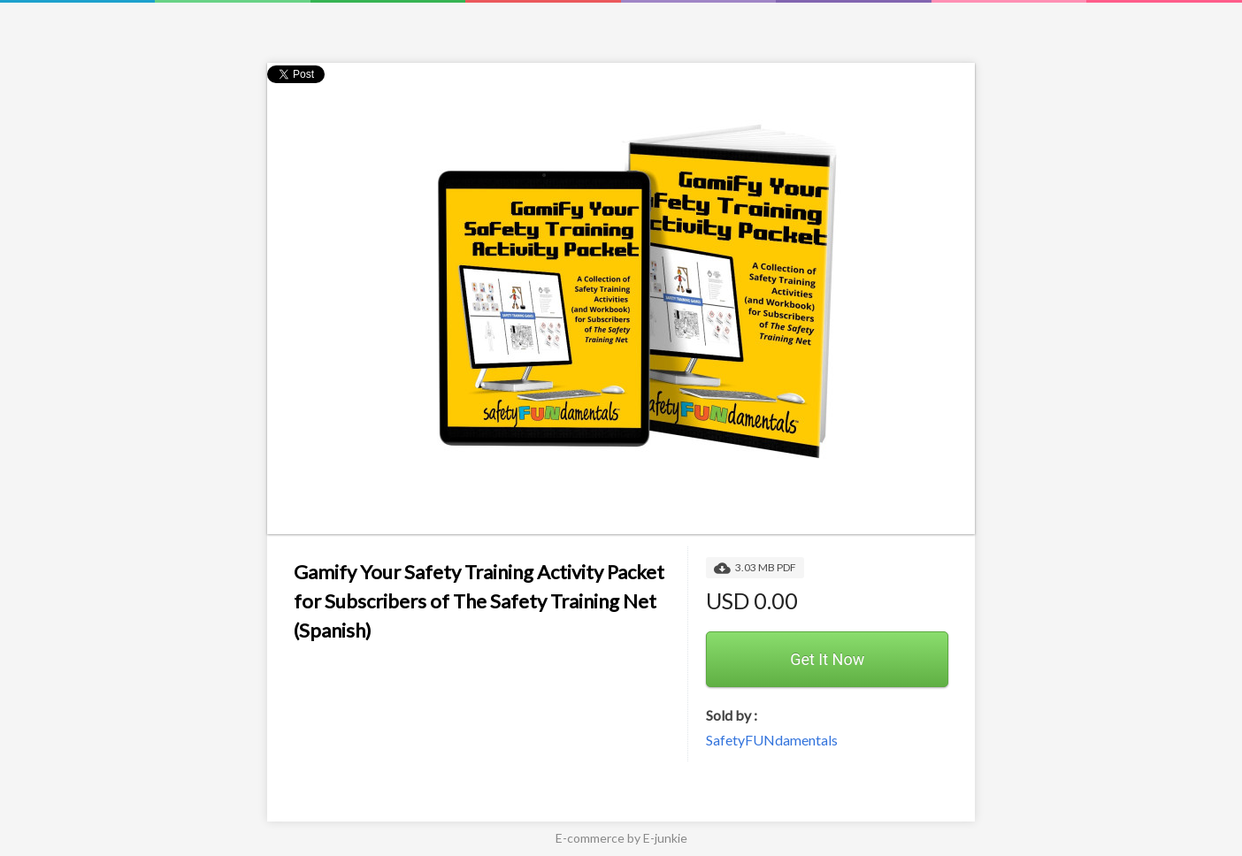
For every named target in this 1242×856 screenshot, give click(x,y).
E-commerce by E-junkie (621, 837)
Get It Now (827, 659)
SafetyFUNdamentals (772, 739)
